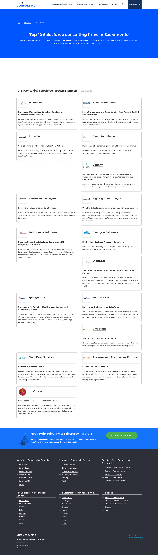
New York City (67, 504)
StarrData (99, 260)
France (21, 520)
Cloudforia (99, 328)
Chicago (65, 507)
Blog (114, 4)
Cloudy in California (105, 232)
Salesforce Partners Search (114, 497)
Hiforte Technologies (42, 198)
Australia (22, 513)
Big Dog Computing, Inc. (109, 198)
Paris (64, 520)
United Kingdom (25, 503)
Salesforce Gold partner (113, 474)
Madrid (64, 523)
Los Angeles (66, 500)
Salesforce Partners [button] (62, 4)
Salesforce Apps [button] (85, 4)
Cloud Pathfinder (104, 136)
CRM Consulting (26, 534)
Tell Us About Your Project (121, 435)
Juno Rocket (101, 297)
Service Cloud (24, 468)
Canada (22, 507)
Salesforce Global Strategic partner (117, 468)
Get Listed (103, 4)
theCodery (35, 391)
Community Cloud (25, 471)
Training (65, 478)
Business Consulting (69, 465)
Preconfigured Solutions (70, 474)
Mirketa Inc (36, 102)
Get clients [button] (134, 4)
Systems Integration (69, 468)
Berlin (64, 517)
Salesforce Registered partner (115, 481)
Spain (21, 523)
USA (19, 22)
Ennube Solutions (104, 102)
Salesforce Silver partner (113, 477)
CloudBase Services (41, 357)
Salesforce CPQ (24, 481)
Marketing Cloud (25, 474)
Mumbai (65, 514)
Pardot (21, 484)
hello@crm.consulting (136, 538)
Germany (22, 517)
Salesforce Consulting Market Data (117, 500)
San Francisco (67, 497)
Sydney (64, 510)
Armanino (35, 136)
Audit (64, 481)
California (27, 22)
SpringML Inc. (37, 297)
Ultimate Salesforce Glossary (115, 504)
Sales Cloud (23, 465)
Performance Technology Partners (115, 357)
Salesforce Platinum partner (115, 471)
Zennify (98, 164)
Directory (108, 507)
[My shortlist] (122, 2)
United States (24, 500)
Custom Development (70, 471)
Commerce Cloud (25, 478)
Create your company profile (134, 535)
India (21, 510)
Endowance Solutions (43, 232)
